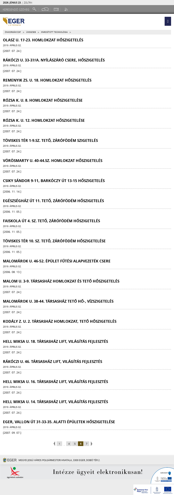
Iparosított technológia (54, 32)
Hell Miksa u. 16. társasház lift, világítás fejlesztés (55, 381)
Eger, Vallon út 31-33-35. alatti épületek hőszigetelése (59, 421)
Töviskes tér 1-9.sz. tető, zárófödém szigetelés (50, 140)
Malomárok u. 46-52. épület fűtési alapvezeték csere (57, 261)
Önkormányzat (13, 32)
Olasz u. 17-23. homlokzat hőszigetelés (43, 40)
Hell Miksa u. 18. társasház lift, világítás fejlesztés (55, 341)
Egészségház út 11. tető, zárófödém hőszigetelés (53, 200)
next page (91, 443)
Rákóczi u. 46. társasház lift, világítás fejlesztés (52, 361)
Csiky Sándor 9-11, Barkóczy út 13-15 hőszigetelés (54, 180)
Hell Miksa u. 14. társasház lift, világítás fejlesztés (55, 401)
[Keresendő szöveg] (16, 9)
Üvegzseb (31, 32)
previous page (54, 443)
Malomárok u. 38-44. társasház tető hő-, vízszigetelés (58, 301)
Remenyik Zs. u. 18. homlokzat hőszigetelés (47, 80)
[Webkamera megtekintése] (56, 9)
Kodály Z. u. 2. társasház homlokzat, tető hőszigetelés (59, 321)
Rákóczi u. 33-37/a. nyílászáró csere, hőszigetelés (54, 60)
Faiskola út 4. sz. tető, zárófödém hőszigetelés (51, 220)
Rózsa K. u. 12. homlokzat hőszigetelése (44, 120)
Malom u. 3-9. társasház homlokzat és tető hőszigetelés (61, 281)
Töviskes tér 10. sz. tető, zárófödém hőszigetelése (54, 241)
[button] (168, 21)
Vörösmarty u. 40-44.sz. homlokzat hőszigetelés (52, 160)
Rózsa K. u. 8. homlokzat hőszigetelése (43, 100)
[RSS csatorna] (66, 9)
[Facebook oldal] (45, 9)
